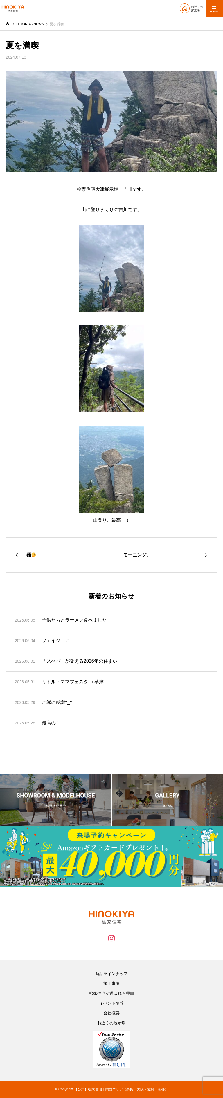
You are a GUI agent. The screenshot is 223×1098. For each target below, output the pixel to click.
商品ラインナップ (111, 974)
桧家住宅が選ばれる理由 (111, 993)
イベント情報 (111, 1003)
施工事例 (111, 983)
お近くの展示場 (111, 1023)
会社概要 (111, 1013)
